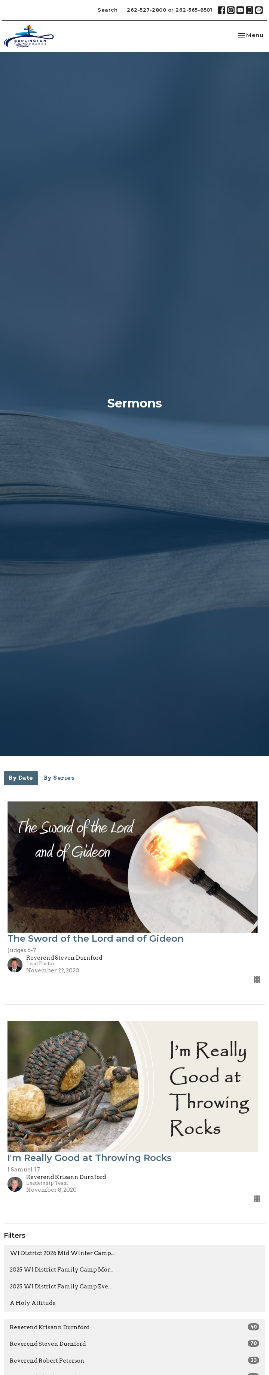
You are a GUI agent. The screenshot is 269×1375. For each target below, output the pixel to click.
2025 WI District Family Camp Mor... (61, 1269)
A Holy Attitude (33, 1303)
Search (107, 10)
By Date (21, 777)
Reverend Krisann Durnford (134, 1327)
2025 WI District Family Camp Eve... (60, 1286)
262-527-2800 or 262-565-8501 (169, 10)
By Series (59, 777)
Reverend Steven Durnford (134, 1343)
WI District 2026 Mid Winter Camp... (62, 1253)
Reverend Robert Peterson (134, 1360)
